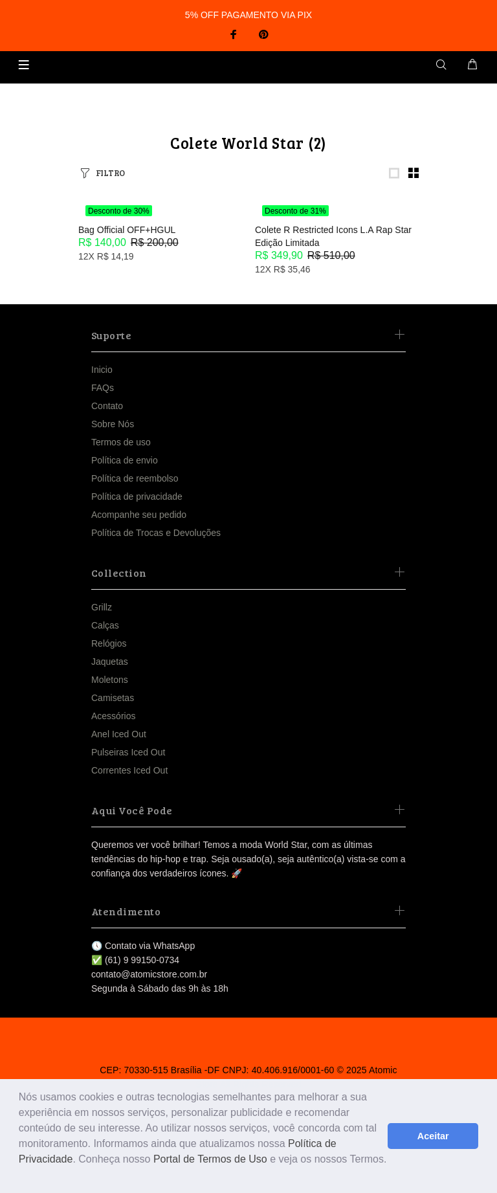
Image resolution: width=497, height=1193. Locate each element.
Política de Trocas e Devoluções (156, 533)
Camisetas (112, 698)
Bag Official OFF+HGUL (126, 230)
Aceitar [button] (433, 1136)
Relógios (108, 643)
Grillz (101, 607)
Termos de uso (121, 442)
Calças (105, 625)
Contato (107, 406)
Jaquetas (109, 661)
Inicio (102, 369)
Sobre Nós (112, 424)
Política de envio (124, 460)
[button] (21, 1176)
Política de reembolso (135, 478)
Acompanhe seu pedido (138, 514)
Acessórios (113, 716)
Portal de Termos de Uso (210, 1159)
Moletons (109, 680)
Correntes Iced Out (129, 770)
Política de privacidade (136, 496)
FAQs (102, 388)
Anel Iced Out (118, 734)
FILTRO (110, 173)
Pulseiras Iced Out (128, 752)
